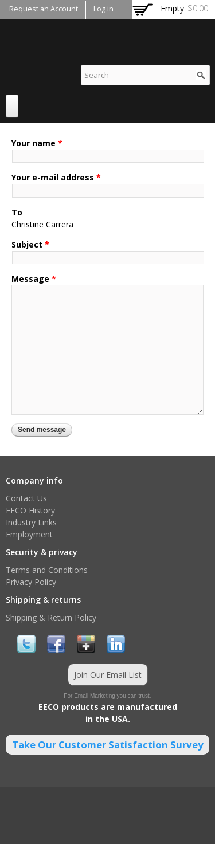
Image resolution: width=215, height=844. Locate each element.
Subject (30, 244)
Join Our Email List (108, 674)
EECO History (30, 510)
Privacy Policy (31, 581)
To (16, 212)
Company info (34, 480)
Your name (36, 143)
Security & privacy (41, 552)
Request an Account (43, 9)
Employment (29, 534)
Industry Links (31, 522)
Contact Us (26, 498)
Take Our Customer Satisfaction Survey (108, 744)
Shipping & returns (43, 599)
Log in (103, 9)
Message (33, 278)
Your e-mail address (56, 177)
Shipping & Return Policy (51, 617)
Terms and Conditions (47, 569)
